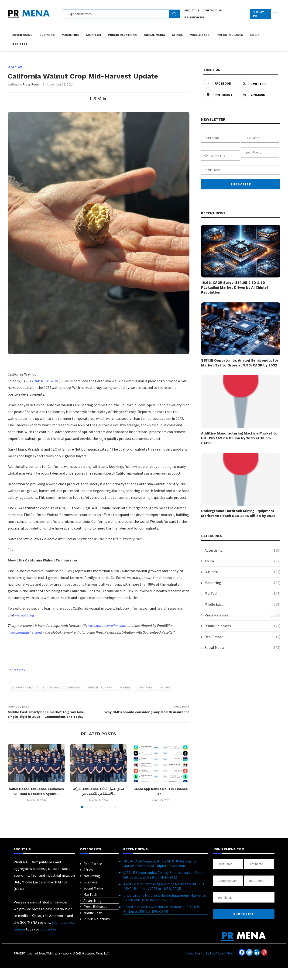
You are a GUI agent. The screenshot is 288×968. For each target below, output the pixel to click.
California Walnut (22, 687)
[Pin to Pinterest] (99, 98)
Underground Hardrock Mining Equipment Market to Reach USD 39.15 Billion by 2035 (238, 513)
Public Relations (122, 35)
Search (174, 14)
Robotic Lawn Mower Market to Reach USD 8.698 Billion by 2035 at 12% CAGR (161, 909)
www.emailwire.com (25, 632)
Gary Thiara (145, 687)
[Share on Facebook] (90, 98)
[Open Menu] (275, 14)
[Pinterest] (264, 952)
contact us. (48, 929)
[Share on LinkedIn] (104, 98)
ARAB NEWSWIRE (45, 381)
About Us (192, 10)
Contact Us (212, 10)
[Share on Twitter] (94, 98)
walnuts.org (24, 615)
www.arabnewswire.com (106, 625)
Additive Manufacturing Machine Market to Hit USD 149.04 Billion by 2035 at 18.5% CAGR (239, 438)
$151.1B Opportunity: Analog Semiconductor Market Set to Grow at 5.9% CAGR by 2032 (239, 362)
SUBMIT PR (258, 13)
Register (19, 44)
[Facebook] (242, 952)
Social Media (154, 35)
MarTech (93, 35)
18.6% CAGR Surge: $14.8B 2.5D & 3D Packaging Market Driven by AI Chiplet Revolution (234, 287)
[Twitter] (249, 952)
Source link (16, 669)
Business (47, 35)
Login (255, 35)
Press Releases (230, 35)
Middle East (200, 35)
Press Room (31, 84)
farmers (125, 687)
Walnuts (165, 687)
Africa (177, 35)
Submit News (225, 953)
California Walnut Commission (60, 687)
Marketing (70, 35)
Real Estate (242, 636)
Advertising (22, 35)
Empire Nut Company (100, 687)
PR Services (194, 17)
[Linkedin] (257, 952)
